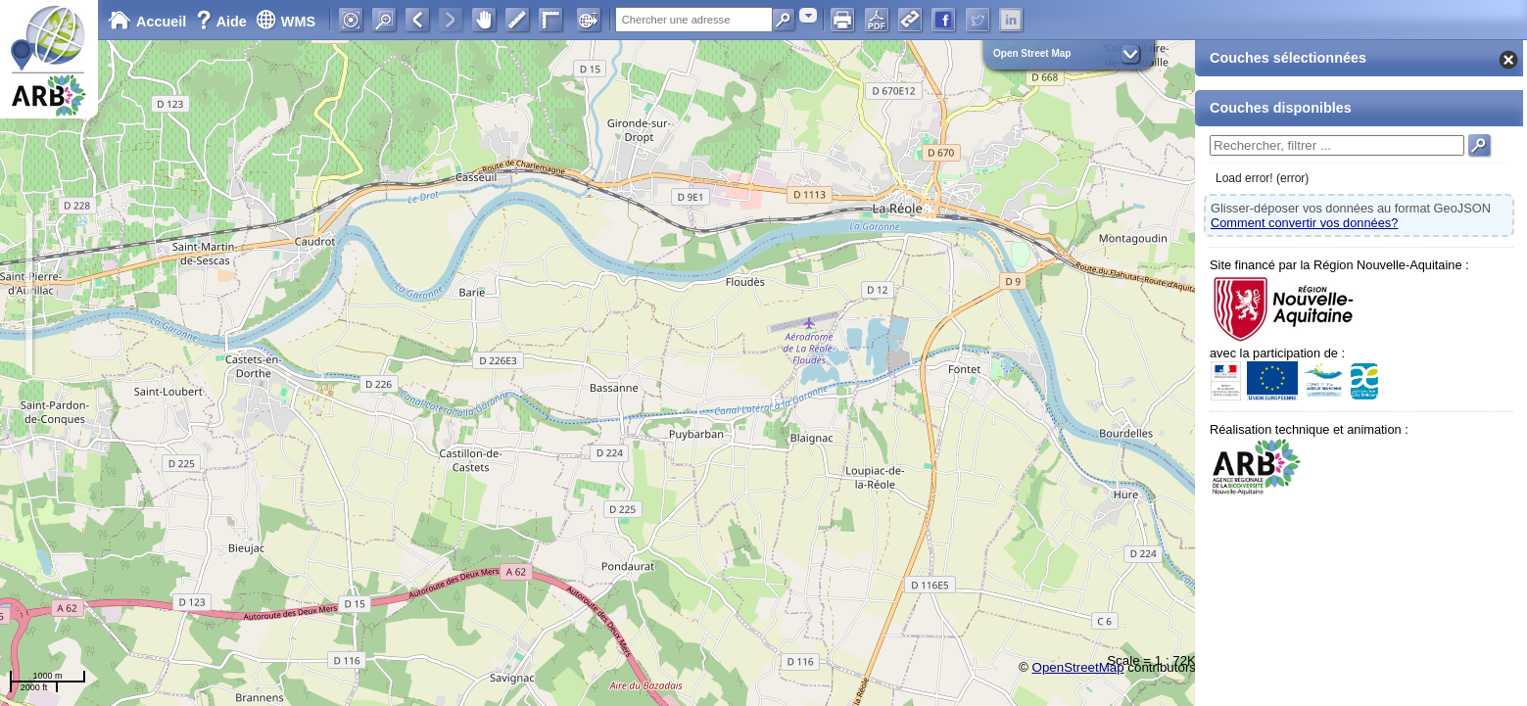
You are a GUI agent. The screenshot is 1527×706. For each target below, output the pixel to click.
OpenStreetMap (1078, 667)
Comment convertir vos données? (1304, 222)
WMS (285, 21)
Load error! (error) (1262, 178)
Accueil (147, 21)
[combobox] (808, 15)
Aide (223, 21)
